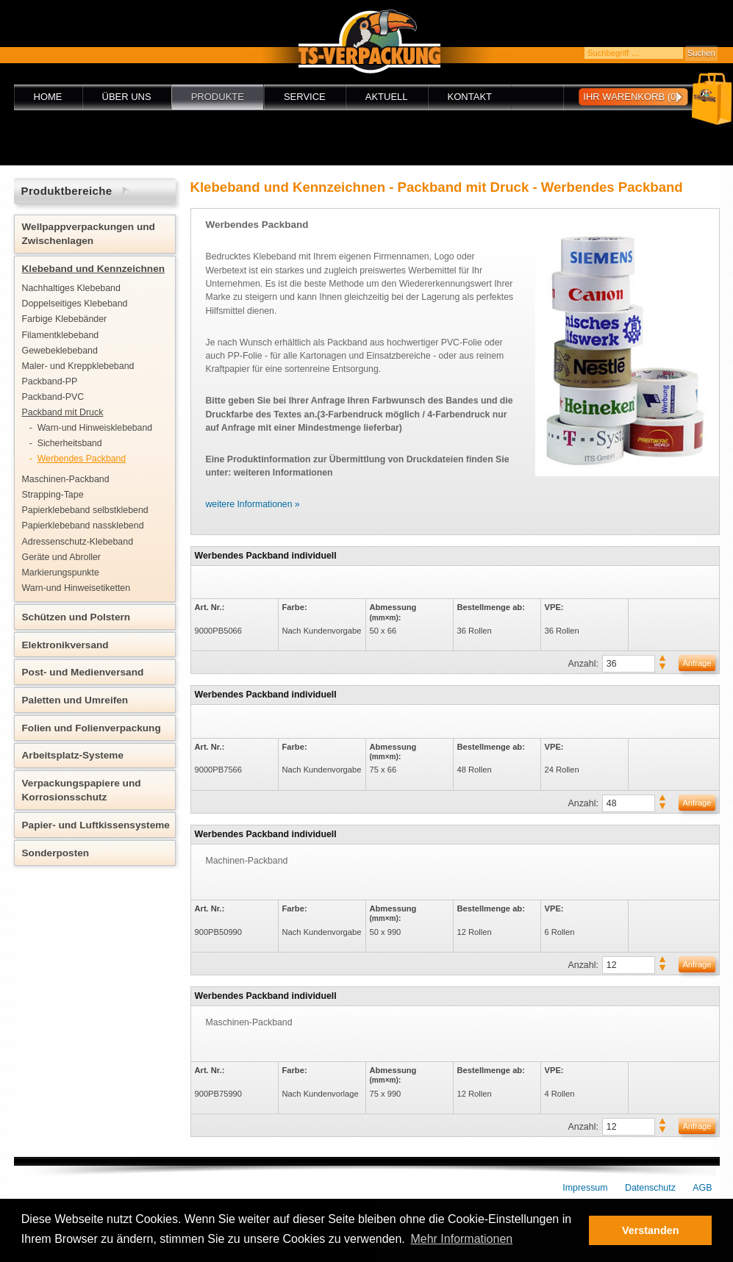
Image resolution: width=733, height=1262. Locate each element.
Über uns (126, 96)
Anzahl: (583, 664)
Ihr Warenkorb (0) (631, 96)
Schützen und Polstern (76, 617)
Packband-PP (50, 381)
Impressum (584, 1188)
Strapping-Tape (53, 495)
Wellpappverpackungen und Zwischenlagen (88, 233)
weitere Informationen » (253, 504)
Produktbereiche (66, 190)
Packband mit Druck (63, 412)
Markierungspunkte (60, 572)
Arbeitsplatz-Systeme (73, 755)
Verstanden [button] (650, 1230)
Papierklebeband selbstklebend (85, 510)
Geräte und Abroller (61, 557)
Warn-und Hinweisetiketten (76, 588)
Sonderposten (56, 852)
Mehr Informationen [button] (461, 1239)
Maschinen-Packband (66, 479)
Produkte (217, 96)
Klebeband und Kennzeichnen (93, 268)
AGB (702, 1188)
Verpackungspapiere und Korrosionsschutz (81, 790)
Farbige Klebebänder (64, 319)
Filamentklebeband (60, 335)
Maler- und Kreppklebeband (78, 366)
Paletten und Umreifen (75, 700)
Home (48, 96)
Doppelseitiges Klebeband (75, 303)
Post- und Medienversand (83, 672)
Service (305, 96)
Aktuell (386, 96)
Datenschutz (650, 1188)
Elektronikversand (65, 644)
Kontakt (470, 96)
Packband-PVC (53, 397)
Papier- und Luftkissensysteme (96, 825)
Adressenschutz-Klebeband (78, 542)
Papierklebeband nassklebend (83, 525)
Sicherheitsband (69, 443)
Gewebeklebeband (60, 350)
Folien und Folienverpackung (91, 728)
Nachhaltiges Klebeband (71, 288)
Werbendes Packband (81, 458)
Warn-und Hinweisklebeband (94, 428)
